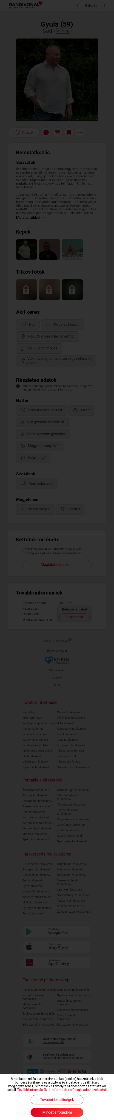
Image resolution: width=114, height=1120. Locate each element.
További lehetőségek (57, 1100)
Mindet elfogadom (57, 1112)
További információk (32, 1090)
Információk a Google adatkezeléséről (79, 1090)
